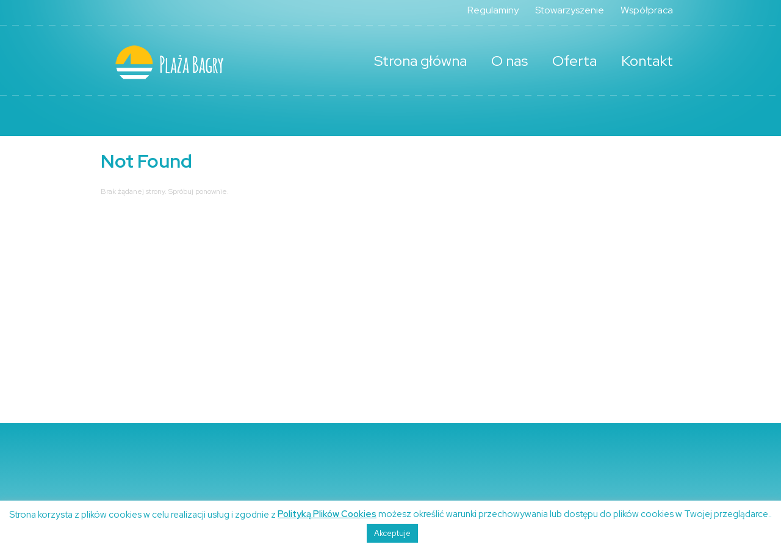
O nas (509, 60)
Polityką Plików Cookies (327, 514)
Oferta (574, 60)
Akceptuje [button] (392, 533)
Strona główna (420, 60)
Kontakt (647, 60)
